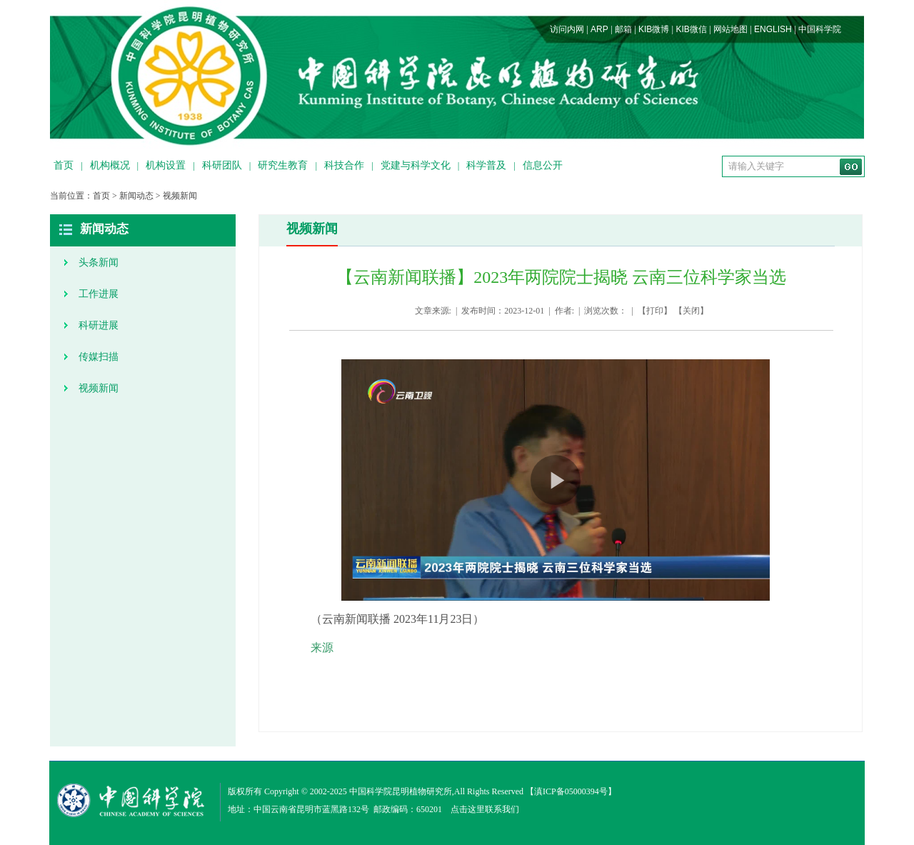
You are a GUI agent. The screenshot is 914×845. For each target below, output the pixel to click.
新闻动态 (136, 196)
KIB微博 (653, 29)
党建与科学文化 (416, 165)
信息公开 (543, 165)
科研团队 (222, 165)
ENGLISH (773, 29)
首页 (64, 165)
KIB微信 (691, 29)
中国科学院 (819, 29)
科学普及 (486, 165)
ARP (599, 29)
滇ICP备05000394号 (571, 791)
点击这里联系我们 (485, 809)
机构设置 (166, 165)
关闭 (691, 311)
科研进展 (99, 325)
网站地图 (730, 29)
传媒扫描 (99, 356)
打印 (654, 311)
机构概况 (110, 165)
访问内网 (567, 29)
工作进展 (99, 294)
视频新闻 (180, 196)
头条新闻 (99, 262)
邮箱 (623, 29)
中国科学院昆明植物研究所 (400, 791)
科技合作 (344, 165)
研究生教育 (283, 165)
